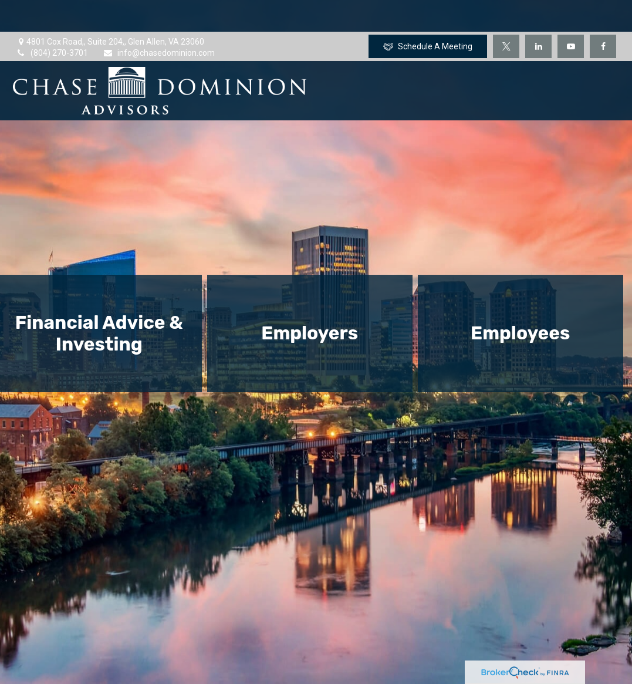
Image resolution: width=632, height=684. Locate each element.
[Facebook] (603, 14)
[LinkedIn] (538, 14)
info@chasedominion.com (159, 21)
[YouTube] (570, 14)
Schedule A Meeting (427, 15)
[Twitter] (506, 14)
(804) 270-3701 (52, 21)
